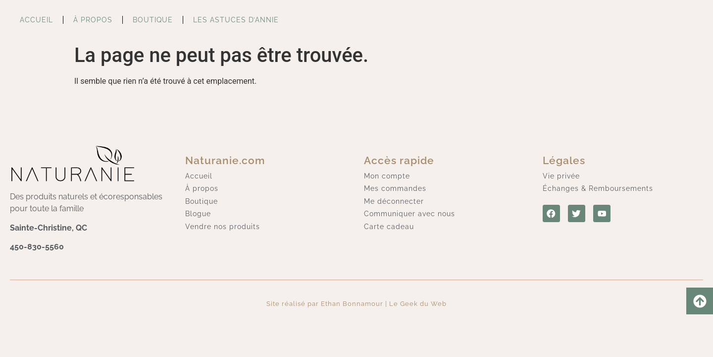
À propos (92, 19)
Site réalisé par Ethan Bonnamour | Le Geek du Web (356, 303)
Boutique (153, 19)
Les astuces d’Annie (236, 19)
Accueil (36, 19)
